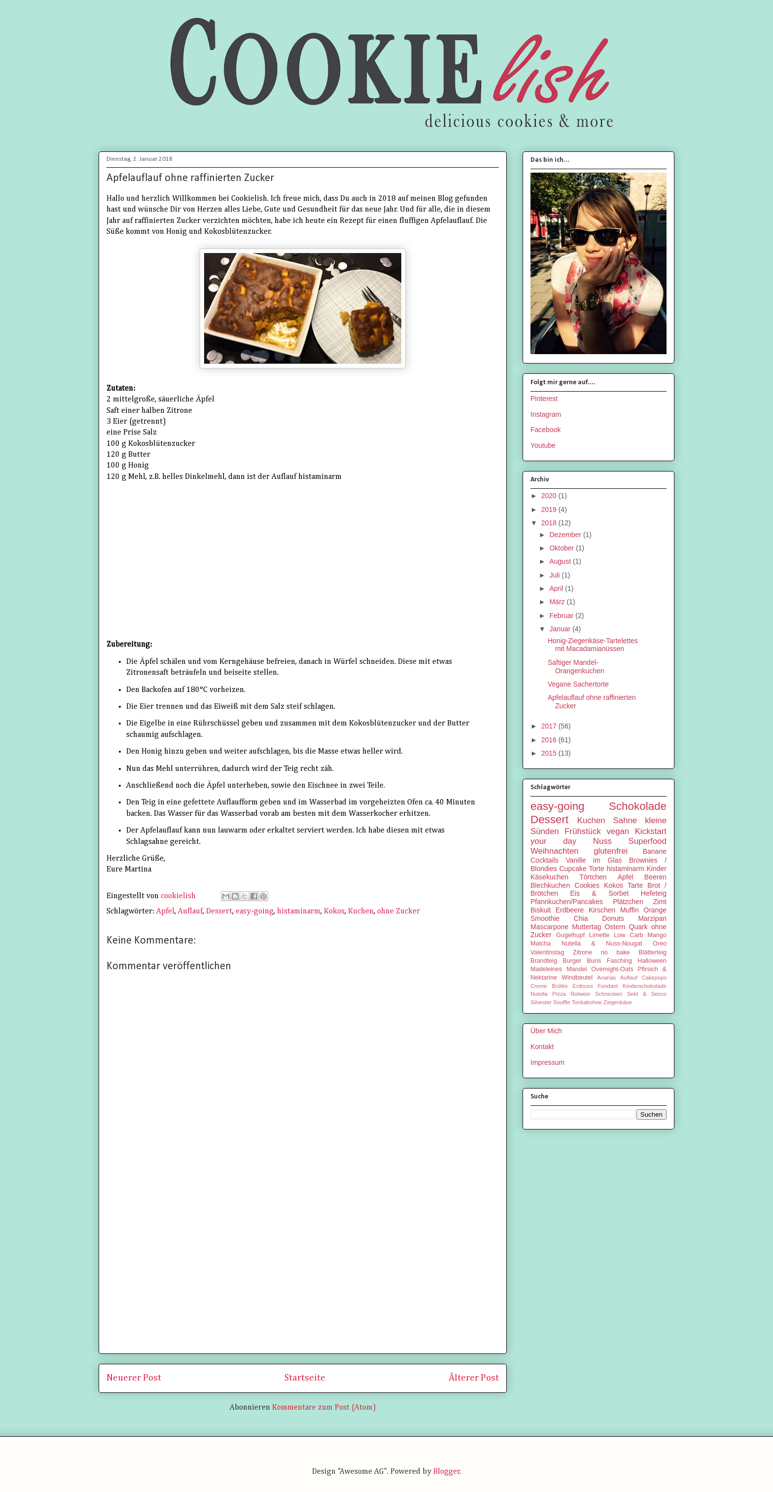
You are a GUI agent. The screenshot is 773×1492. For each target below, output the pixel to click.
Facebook (545, 430)
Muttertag (586, 927)
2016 (550, 740)
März (557, 602)
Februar (562, 615)
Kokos (334, 911)
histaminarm (298, 911)
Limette (599, 935)
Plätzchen (628, 902)
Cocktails (544, 860)
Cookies (586, 885)
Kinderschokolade (645, 986)
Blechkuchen (550, 885)
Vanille (575, 860)
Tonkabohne (587, 1002)
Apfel (165, 911)
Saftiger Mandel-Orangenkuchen (576, 666)
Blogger (446, 1472)
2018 (550, 523)
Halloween (652, 960)
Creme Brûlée (549, 986)
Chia (581, 918)
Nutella (539, 994)
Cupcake (573, 869)
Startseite (304, 1378)
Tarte (635, 885)
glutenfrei (611, 851)
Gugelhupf (570, 935)
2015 (550, 753)
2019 (550, 509)
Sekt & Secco (647, 994)
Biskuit (540, 910)
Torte (596, 869)
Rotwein (580, 994)
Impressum (547, 1062)
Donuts (613, 918)
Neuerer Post (133, 1378)
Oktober (562, 548)
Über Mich (546, 1031)
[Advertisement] (302, 1277)
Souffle (561, 1002)
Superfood (648, 841)
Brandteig (543, 960)
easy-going (255, 911)
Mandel (576, 969)
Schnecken (608, 994)
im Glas (607, 860)
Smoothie (545, 918)
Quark (638, 927)
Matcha (540, 943)
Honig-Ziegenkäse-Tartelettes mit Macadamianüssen (593, 645)
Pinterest (544, 398)
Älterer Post (474, 1378)
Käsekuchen (549, 877)
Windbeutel (577, 977)
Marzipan (652, 918)
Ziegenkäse (617, 1002)
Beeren (655, 877)
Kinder (657, 869)
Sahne (625, 820)
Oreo (660, 943)
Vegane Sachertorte (578, 684)
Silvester (541, 1002)
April (557, 588)
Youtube (543, 445)
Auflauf (190, 911)
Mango (657, 935)
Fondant (607, 986)
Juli (555, 575)
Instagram (545, 414)
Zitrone (582, 952)
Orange (655, 910)
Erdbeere (570, 910)
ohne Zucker (398, 911)
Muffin (629, 910)
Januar (560, 629)
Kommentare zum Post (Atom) (324, 1408)
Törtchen (592, 877)
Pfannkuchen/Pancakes (566, 902)
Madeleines (546, 969)
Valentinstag (547, 952)
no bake (615, 952)
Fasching (619, 960)
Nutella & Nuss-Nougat (602, 943)
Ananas (606, 978)
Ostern (614, 927)
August (560, 561)
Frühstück (582, 831)
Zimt (660, 902)
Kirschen (602, 910)
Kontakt (542, 1047)
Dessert (219, 911)
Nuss (602, 841)
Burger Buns (581, 960)
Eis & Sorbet (599, 893)
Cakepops (654, 978)
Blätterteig (652, 952)
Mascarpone (549, 927)
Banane (655, 851)
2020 (550, 496)
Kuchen (361, 911)
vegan (617, 831)
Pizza (558, 994)
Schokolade (638, 806)
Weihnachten (554, 851)
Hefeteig (654, 893)
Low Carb (628, 935)
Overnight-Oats (612, 969)
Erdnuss (582, 986)
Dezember (566, 535)
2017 (550, 726)
